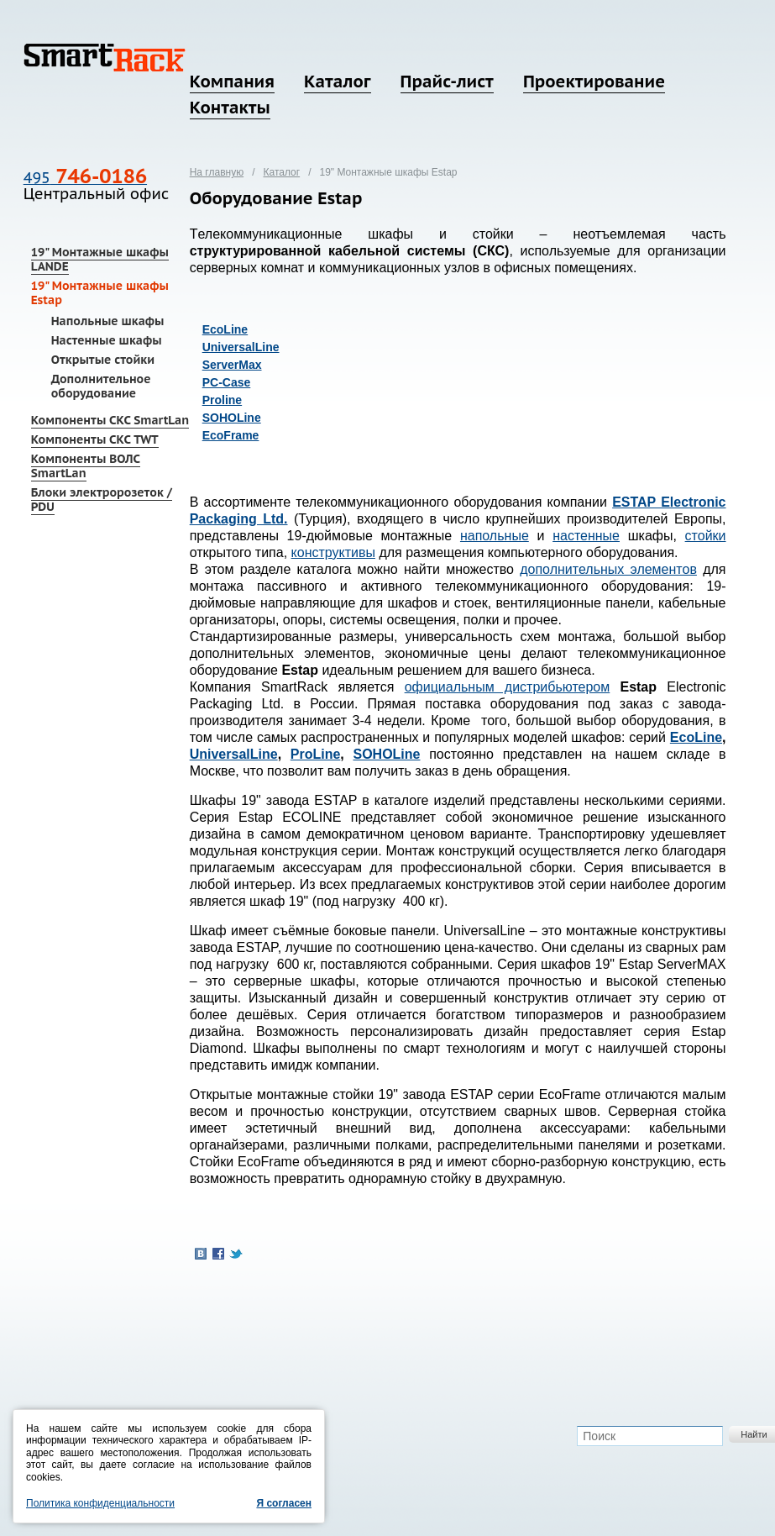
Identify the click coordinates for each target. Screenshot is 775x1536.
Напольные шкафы (108, 321)
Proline (222, 400)
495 (85, 177)
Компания (232, 81)
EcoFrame (230, 435)
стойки (705, 536)
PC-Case (226, 382)
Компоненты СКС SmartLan (110, 420)
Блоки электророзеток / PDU (101, 499)
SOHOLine (231, 417)
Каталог (337, 81)
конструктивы (333, 552)
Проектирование (594, 81)
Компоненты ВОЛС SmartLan (85, 466)
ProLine (316, 754)
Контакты (230, 107)
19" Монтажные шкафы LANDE (100, 259)
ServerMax (232, 364)
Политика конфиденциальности (100, 1503)
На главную (216, 172)
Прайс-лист (447, 81)
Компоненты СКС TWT (95, 439)
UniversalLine (241, 347)
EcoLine (225, 329)
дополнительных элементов (608, 569)
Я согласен (284, 1503)
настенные (586, 536)
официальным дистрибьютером (507, 687)
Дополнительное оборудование (101, 386)
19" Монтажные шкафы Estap (100, 293)
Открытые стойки (102, 359)
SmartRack (105, 57)
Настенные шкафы (106, 340)
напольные (494, 536)
